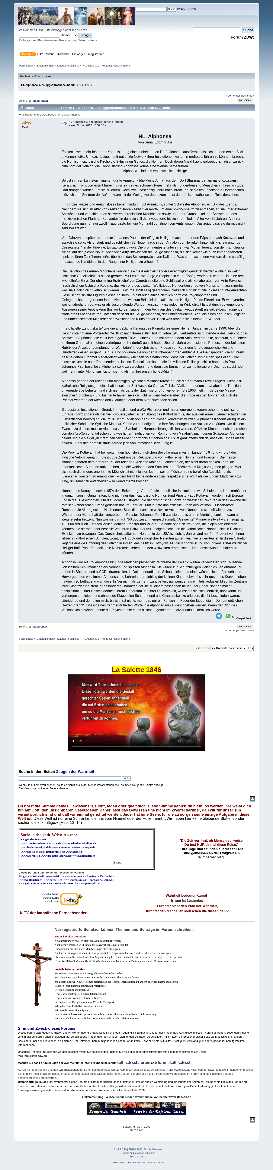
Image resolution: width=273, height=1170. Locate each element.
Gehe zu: (203, 648)
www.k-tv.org (51, 897)
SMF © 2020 (135, 1149)
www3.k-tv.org (50, 893)
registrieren (79, 30)
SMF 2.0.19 (120, 1149)
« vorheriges (233, 95)
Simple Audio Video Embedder (138, 1153)
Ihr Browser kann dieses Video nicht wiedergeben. (136, 712)
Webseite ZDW (186, 9)
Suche (24, 771)
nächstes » (248, 95)
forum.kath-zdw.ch (175, 1062)
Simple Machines (153, 1149)
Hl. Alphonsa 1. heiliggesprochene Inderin (95, 121)
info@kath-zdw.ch (35, 1055)
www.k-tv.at (52, 901)
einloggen (57, 30)
